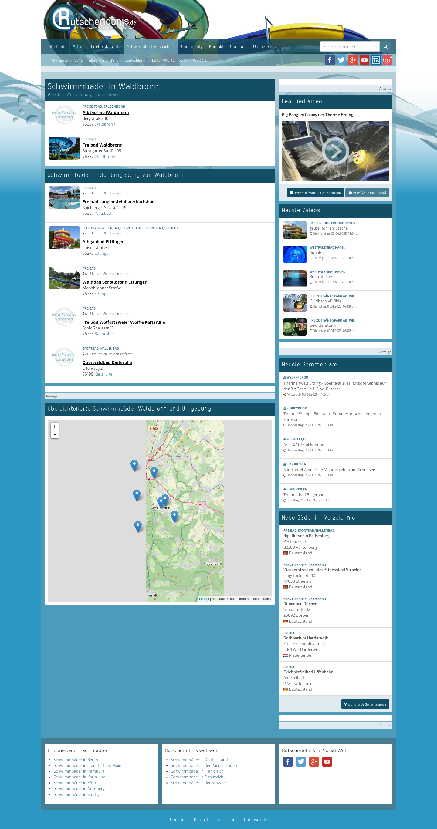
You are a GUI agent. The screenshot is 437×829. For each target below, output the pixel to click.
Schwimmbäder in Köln (75, 782)
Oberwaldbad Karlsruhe (107, 362)
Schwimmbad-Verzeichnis (151, 46)
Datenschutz (255, 819)
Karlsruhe (104, 333)
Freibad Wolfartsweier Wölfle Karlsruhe (124, 322)
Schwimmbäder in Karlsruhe (79, 776)
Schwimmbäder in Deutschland (199, 759)
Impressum (226, 819)
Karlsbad (103, 213)
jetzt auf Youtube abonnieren (315, 192)
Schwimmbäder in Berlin (76, 759)
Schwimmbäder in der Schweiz (198, 782)
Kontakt (216, 46)
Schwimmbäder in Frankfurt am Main (87, 765)
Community (192, 46)
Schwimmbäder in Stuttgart (79, 794)
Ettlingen (102, 253)
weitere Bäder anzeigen (365, 704)
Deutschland (135, 60)
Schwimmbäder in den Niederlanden (204, 765)
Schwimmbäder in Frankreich (197, 771)
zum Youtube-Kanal (367, 192)
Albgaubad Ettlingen (104, 241)
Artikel (79, 46)
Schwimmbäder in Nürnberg (79, 788)
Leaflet (204, 599)
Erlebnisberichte (106, 46)
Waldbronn (202, 60)
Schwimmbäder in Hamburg (79, 771)
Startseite (57, 46)
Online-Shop (264, 46)
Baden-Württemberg (169, 60)
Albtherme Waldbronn (106, 112)
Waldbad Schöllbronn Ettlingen (115, 282)
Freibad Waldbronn (103, 144)
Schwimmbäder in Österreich (197, 776)
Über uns (238, 46)
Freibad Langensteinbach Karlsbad (119, 201)
